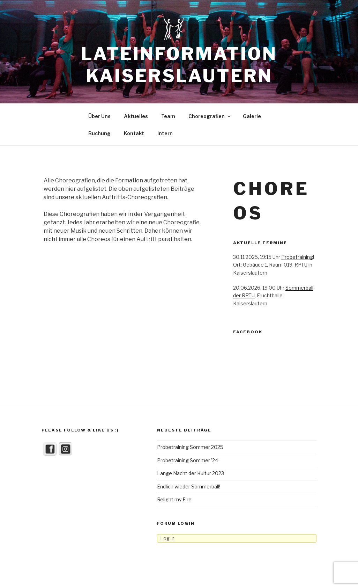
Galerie (252, 116)
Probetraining (297, 257)
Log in (167, 538)
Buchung (99, 133)
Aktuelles (136, 116)
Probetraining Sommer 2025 (190, 447)
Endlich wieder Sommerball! (188, 486)
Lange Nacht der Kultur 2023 (190, 473)
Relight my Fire (174, 499)
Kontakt (134, 133)
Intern (165, 133)
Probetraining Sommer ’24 (187, 460)
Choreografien (209, 116)
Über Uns (99, 116)
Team (168, 116)
